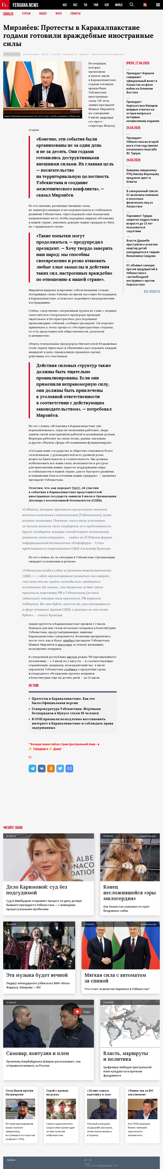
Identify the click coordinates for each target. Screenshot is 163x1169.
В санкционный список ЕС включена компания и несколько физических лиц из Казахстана (142, 198)
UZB (107, 5)
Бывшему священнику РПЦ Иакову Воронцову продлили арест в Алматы (142, 175)
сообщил (70, 669)
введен (72, 657)
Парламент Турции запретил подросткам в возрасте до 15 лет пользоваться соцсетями (142, 223)
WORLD (118, 5)
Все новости (152, 291)
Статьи (26, 13)
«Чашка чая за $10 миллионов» (140, 1092)
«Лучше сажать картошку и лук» (99, 1092)
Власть (45, 54)
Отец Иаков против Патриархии (19, 1092)
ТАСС (76, 488)
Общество (84, 54)
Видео (43, 13)
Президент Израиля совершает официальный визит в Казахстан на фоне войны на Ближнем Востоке (141, 82)
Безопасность (70, 54)
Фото (59, 13)
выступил (65, 644)
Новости (8, 13)
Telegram (39, 749)
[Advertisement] (81, 802)
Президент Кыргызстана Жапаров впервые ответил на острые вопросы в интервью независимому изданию (142, 111)
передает (106, 117)
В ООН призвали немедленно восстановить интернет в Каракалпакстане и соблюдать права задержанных (72, 723)
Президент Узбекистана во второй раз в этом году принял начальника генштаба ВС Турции (142, 145)
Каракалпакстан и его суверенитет (107, 54)
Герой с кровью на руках (57, 1092)
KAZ (65, 5)
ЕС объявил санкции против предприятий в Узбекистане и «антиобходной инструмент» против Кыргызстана (141, 274)
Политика (56, 54)
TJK (85, 5)
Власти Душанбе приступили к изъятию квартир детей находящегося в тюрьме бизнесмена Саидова (142, 248)
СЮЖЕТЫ (76, 13)
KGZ (75, 5)
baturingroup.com (105, 1165)
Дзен (56, 749)
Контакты (11, 1159)
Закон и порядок (31, 54)
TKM (96, 5)
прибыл (68, 640)
